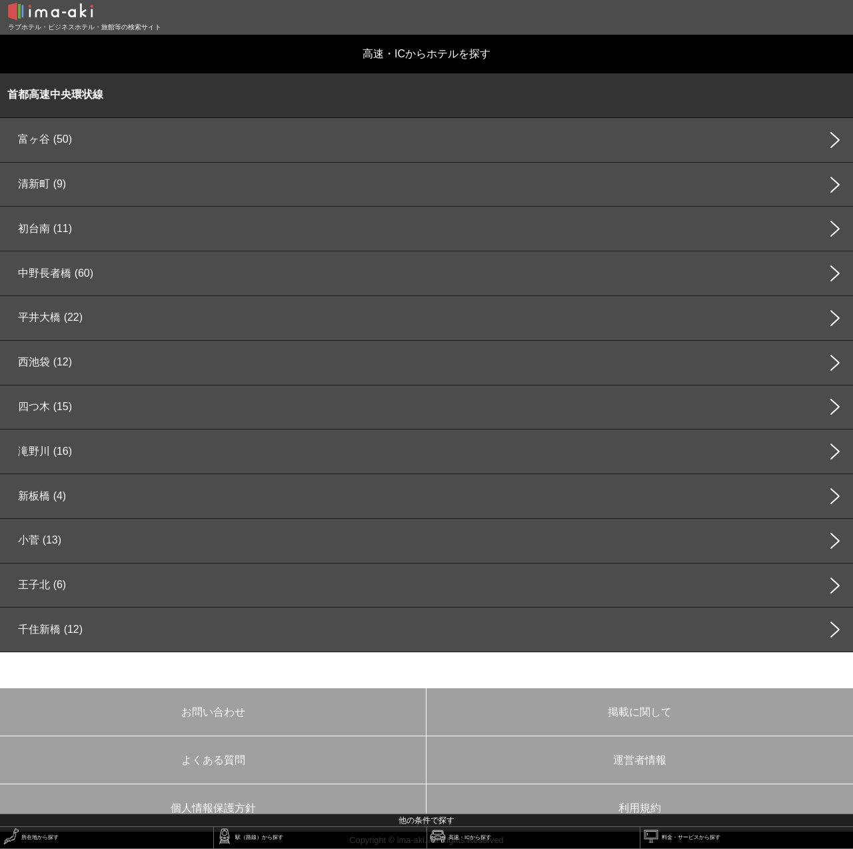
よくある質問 (213, 760)
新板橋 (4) (42, 496)
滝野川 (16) (45, 451)
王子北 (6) (42, 584)
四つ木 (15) (45, 406)
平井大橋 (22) (50, 317)
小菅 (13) (39, 540)
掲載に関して (640, 712)
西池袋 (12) (45, 361)
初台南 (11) (45, 228)
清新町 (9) (42, 183)
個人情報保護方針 (213, 808)
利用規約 (639, 808)
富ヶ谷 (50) (45, 139)
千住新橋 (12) (50, 629)
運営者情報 (639, 760)
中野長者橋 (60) (55, 273)
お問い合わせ (213, 712)
